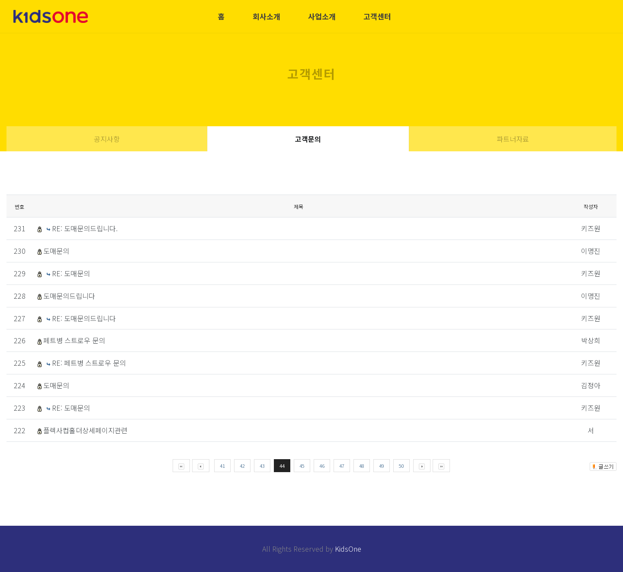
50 (401, 465)
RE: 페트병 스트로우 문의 (89, 363)
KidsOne (348, 548)
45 (302, 465)
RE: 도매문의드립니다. (85, 228)
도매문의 (56, 251)
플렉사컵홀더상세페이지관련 (85, 430)
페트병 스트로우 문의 (74, 340)
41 (222, 465)
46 (321, 465)
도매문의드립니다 (69, 296)
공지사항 (107, 139)
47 (341, 465)
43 (262, 465)
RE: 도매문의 (71, 273)
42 (242, 465)
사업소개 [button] (322, 16)
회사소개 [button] (266, 16)
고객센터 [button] (377, 16)
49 (381, 465)
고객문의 (308, 139)
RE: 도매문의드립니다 (84, 318)
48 (361, 465)
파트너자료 (513, 139)
